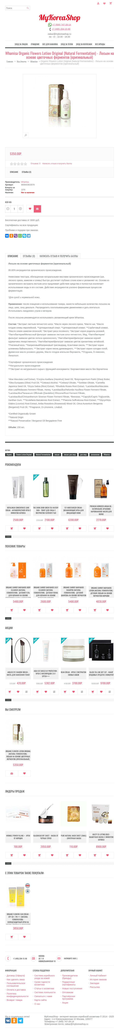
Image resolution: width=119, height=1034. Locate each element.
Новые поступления (72, 988)
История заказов (98, 979)
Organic (9, 454)
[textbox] (17, 8)
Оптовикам (67, 992)
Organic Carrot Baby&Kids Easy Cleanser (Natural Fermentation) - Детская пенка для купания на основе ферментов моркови (46, 592)
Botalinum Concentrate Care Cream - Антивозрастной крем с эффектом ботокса (18, 510)
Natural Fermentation (43, 454)
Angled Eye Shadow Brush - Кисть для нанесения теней (18, 673)
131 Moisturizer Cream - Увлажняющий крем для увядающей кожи (73, 510)
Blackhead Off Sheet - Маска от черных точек (45, 837)
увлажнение (95, 454)
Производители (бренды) (70, 976)
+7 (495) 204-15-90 (61, 29)
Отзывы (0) (26, 171)
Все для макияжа (50, 44)
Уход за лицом (21, 44)
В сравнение (26, 692)
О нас (37, 1004)
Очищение (35, 44)
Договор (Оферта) (16, 975)
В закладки (30, 209)
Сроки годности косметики (42, 983)
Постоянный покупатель (98, 3)
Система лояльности (44, 992)
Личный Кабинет (98, 975)
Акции (65, 1002)
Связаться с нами (43, 996)
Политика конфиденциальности (18, 995)
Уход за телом (67, 44)
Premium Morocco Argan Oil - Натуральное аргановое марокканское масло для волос (101, 510)
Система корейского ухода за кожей (44, 976)
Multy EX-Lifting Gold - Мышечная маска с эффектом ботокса (101, 837)
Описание (14, 171)
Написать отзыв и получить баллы (57, 164)
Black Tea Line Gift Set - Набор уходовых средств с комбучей (101, 673)
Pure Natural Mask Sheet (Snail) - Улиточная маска (73, 837)
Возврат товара (14, 1000)
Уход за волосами (84, 44)
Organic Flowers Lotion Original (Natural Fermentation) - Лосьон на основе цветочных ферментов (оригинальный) (18, 755)
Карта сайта (40, 1000)
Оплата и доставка (16, 990)
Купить (11, 528)
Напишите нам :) (70, 958)
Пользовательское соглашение (16, 984)
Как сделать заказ (16, 979)
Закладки (94, 983)
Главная (10, 61)
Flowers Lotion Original (24, 454)
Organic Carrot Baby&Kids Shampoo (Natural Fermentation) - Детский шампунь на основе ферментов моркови (73, 592)
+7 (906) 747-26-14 (61, 24)
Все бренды (100, 44)
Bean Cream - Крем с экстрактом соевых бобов (73, 673)
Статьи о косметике (44, 988)
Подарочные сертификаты (68, 983)
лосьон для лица (70, 454)
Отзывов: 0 (35, 164)
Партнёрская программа (68, 997)
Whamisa (33, 61)
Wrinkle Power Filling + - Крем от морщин (18, 837)
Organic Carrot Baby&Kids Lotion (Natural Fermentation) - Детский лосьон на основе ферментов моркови (101, 591)
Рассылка (95, 987)
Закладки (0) (104, 3)
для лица (83, 454)
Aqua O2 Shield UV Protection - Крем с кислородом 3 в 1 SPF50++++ (46, 673)
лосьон (57, 454)
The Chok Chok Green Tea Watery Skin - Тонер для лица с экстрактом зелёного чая (45, 510)
